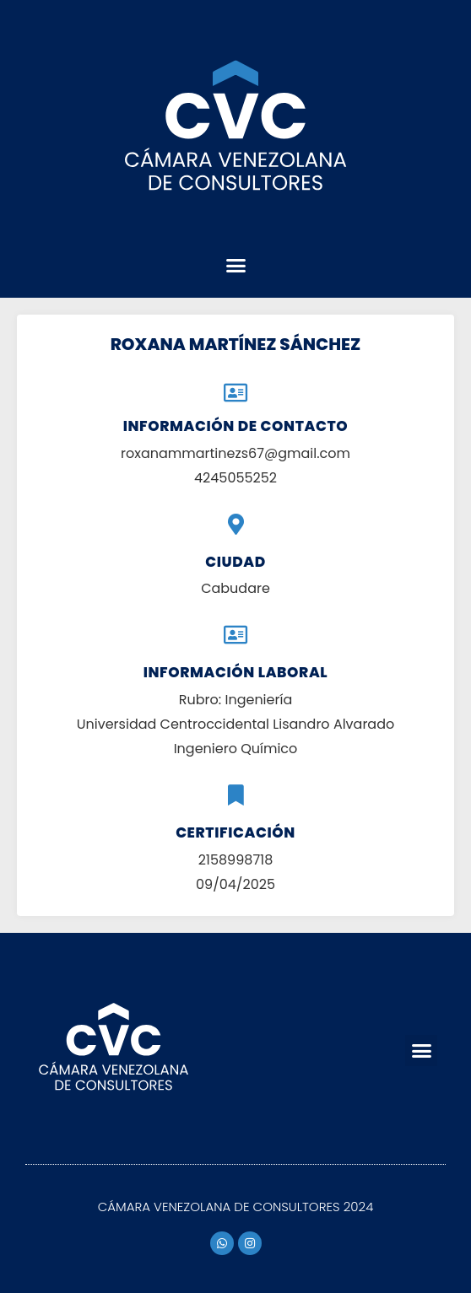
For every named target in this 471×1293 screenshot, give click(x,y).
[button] (235, 266)
